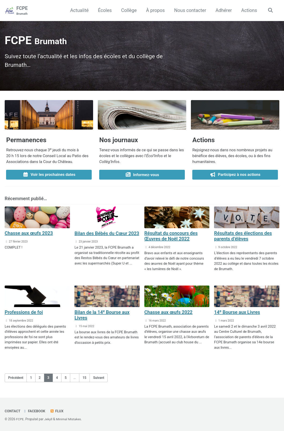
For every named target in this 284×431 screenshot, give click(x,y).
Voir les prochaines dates (48, 175)
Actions (249, 10)
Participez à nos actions (235, 175)
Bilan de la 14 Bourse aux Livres (101, 316)
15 (84, 378)
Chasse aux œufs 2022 (168, 313)
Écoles (104, 10)
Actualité (79, 10)
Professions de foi (24, 313)
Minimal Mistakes (68, 419)
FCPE (22, 10)
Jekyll (48, 419)
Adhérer (223, 10)
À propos (155, 10)
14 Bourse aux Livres (237, 313)
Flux (57, 411)
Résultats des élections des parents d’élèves (243, 237)
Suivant (98, 378)
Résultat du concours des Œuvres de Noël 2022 (171, 237)
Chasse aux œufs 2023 (29, 234)
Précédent (15, 378)
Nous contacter (190, 10)
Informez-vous (142, 175)
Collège (128, 10)
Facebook (34, 411)
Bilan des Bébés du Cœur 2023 (106, 234)
